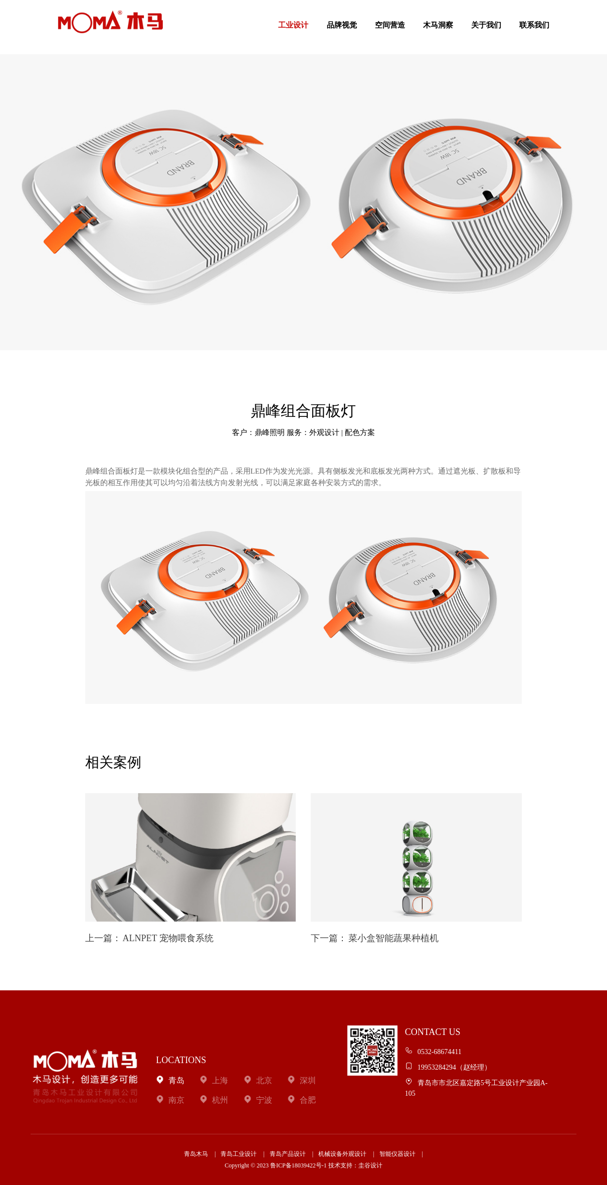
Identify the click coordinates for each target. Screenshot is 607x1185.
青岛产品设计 (288, 1153)
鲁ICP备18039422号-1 (298, 1165)
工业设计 (293, 25)
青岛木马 (196, 1153)
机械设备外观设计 (342, 1153)
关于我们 (486, 25)
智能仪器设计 (397, 1153)
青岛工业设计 (239, 1153)
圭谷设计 (370, 1165)
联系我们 (534, 25)
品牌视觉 (342, 25)
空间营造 (390, 25)
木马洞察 (438, 25)
